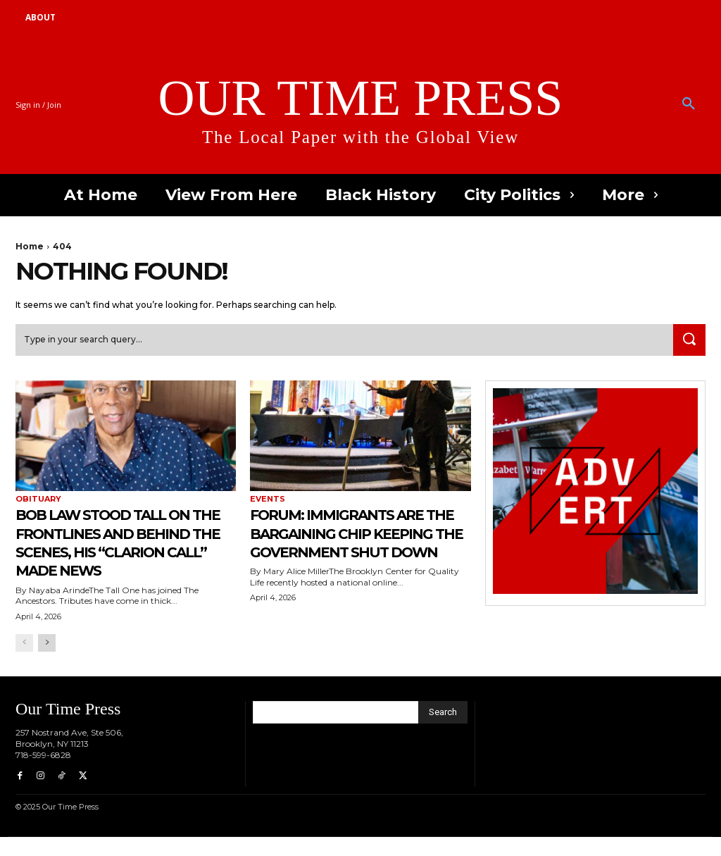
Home (29, 246)
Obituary (38, 500)
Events (267, 500)
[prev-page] (24, 662)
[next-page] (47, 662)
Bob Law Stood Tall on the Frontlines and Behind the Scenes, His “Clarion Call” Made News (120, 552)
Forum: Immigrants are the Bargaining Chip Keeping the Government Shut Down (354, 552)
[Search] (687, 341)
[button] (689, 104)
